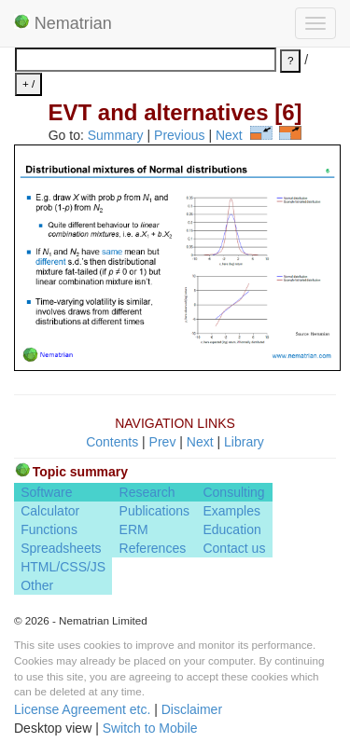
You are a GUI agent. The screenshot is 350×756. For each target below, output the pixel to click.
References (153, 548)
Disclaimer (191, 709)
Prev (162, 441)
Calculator (50, 510)
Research (147, 492)
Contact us (234, 548)
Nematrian (63, 23)
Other (37, 585)
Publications (154, 510)
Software (46, 492)
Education (231, 529)
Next (229, 135)
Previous (179, 135)
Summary (116, 135)
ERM (133, 529)
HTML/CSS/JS (63, 566)
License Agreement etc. (82, 709)
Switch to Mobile (150, 728)
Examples (231, 510)
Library (244, 441)
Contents (112, 441)
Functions (49, 529)
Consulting (233, 492)
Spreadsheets (61, 548)
